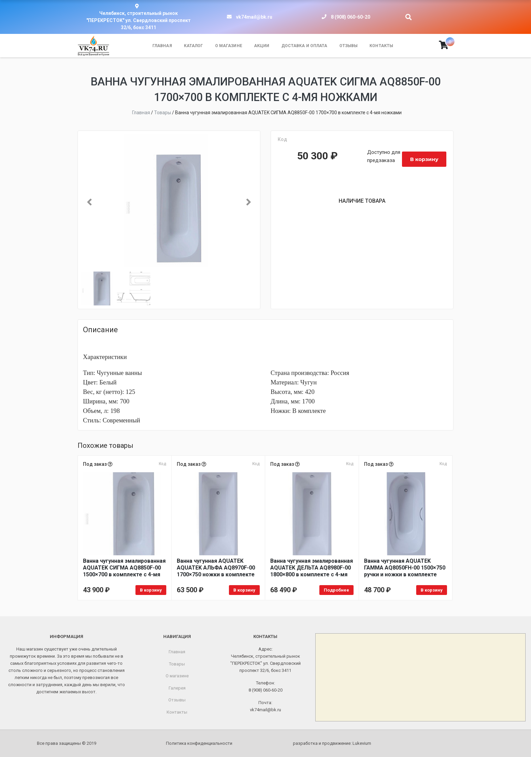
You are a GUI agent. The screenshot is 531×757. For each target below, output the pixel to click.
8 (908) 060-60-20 (350, 17)
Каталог (193, 45)
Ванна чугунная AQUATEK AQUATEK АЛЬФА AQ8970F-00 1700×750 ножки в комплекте (216, 568)
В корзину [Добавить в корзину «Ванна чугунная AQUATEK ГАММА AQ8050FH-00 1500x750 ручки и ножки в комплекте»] (432, 590)
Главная (162, 45)
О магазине (228, 45)
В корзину (424, 159)
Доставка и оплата (304, 45)
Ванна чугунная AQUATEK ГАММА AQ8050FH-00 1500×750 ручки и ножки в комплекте (404, 568)
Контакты (381, 45)
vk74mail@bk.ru (254, 17)
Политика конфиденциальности (199, 743)
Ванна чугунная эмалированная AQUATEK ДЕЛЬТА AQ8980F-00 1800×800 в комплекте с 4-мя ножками (311, 568)
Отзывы (348, 45)
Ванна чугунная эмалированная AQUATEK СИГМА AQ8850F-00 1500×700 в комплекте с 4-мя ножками (124, 568)
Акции (262, 45)
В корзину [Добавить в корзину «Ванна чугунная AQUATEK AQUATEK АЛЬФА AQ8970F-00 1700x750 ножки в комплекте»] (244, 590)
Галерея (177, 688)
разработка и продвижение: (332, 743)
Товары (177, 663)
